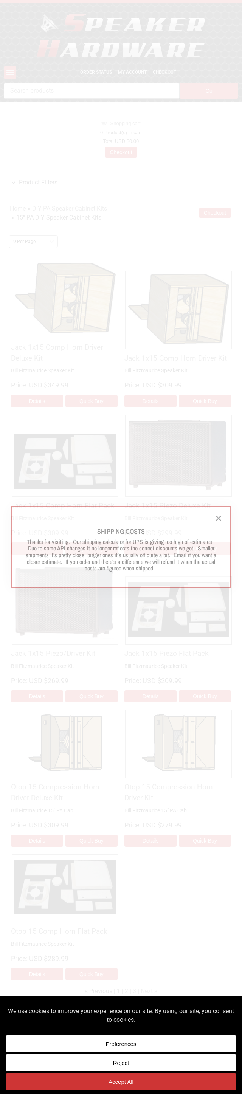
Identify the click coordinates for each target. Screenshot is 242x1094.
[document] (121, 547)
